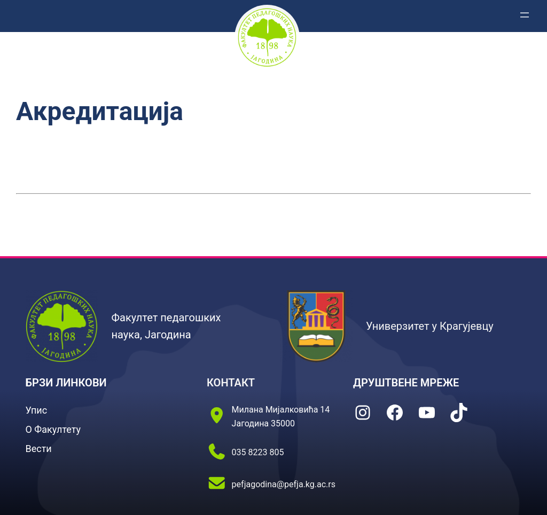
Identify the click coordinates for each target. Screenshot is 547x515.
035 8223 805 (258, 452)
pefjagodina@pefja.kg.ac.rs (283, 484)
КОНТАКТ (231, 382)
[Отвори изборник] (524, 15)
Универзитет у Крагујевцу (430, 326)
